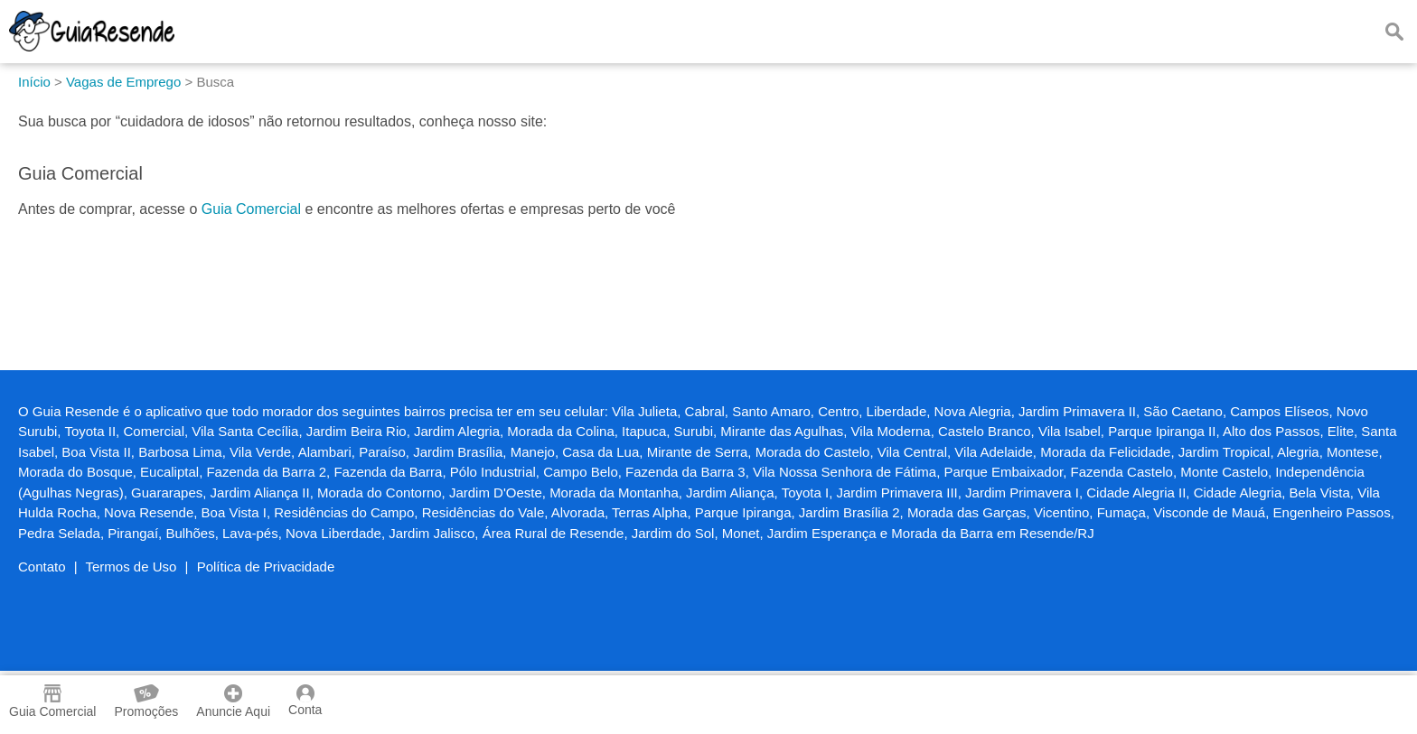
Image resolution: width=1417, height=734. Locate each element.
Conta (305, 700)
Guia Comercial (251, 209)
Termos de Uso (131, 566)
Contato (42, 566)
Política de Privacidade (266, 566)
